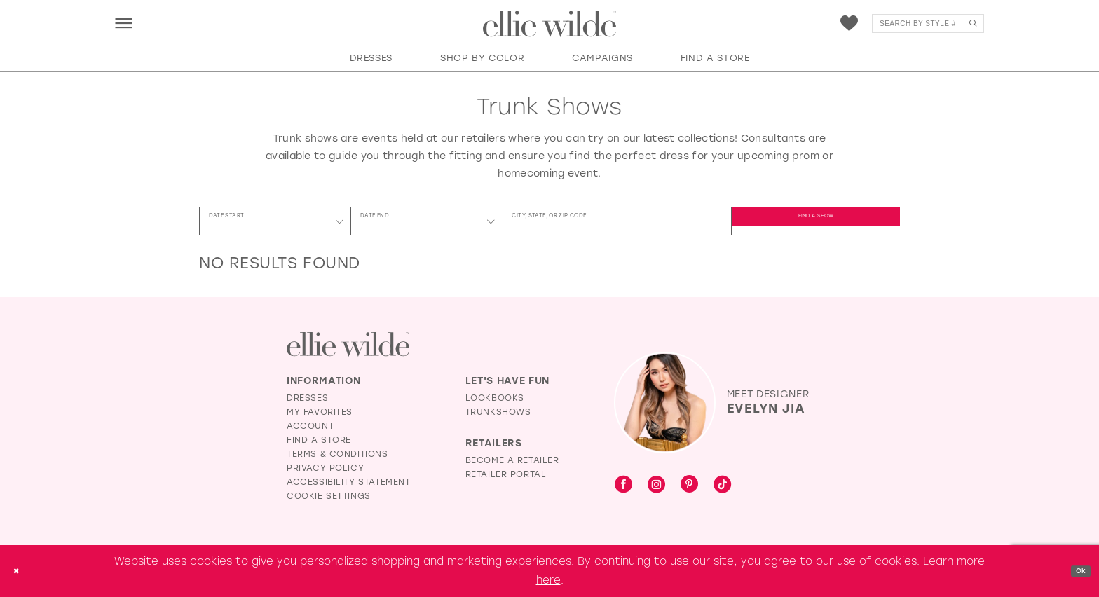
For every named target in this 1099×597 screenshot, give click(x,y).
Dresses (307, 398)
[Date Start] (275, 221)
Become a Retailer (512, 460)
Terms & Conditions (337, 454)
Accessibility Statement (349, 482)
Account (310, 426)
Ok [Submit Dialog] (1076, 570)
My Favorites (320, 412)
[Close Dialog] (20, 571)
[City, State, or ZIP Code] (617, 221)
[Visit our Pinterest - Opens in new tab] (689, 485)
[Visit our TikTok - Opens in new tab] (722, 485)
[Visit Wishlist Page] (849, 23)
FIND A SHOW (816, 221)
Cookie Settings (329, 496)
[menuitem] (123, 23)
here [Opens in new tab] (548, 580)
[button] (123, 23)
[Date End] (426, 221)
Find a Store (319, 440)
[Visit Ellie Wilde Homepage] (348, 344)
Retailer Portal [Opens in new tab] (506, 474)
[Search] (928, 23)
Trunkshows (498, 412)
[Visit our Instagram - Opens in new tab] (656, 485)
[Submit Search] (972, 23)
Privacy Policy (325, 468)
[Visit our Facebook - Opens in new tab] (623, 485)
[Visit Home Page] (549, 24)
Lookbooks (494, 398)
